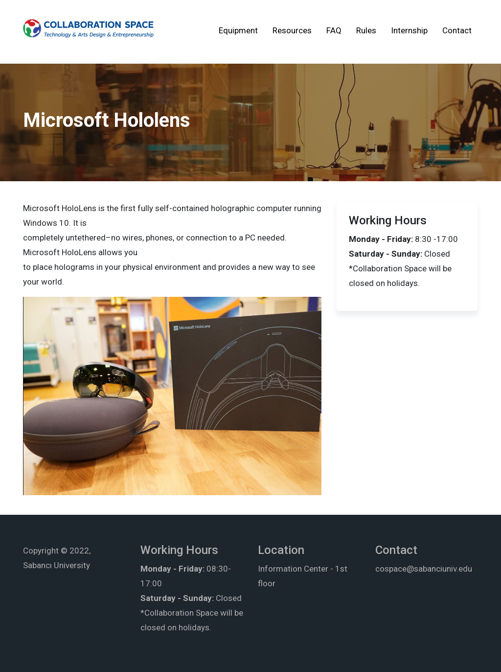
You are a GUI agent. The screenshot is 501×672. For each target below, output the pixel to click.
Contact (457, 30)
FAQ (334, 30)
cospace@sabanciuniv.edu (423, 569)
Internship (409, 30)
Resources (292, 30)
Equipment (238, 30)
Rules (366, 30)
